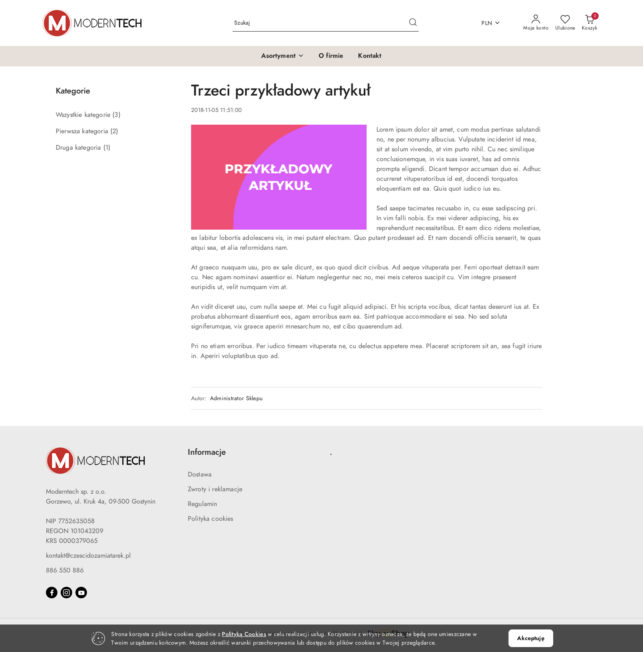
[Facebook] (51, 592)
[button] (282, 56)
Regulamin (202, 503)
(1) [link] (106, 147)
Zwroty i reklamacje (215, 489)
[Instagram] (66, 592)
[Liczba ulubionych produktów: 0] (565, 22)
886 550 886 (65, 570)
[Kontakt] (370, 56)
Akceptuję (530, 638)
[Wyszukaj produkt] (326, 23)
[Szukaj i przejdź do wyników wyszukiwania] (413, 23)
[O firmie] (331, 56)
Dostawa (200, 474)
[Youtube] (81, 592)
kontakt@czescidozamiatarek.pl (88, 555)
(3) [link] (116, 114)
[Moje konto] (536, 22)
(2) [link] (114, 131)
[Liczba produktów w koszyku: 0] (589, 22)
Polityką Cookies (244, 634)
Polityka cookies (210, 518)
